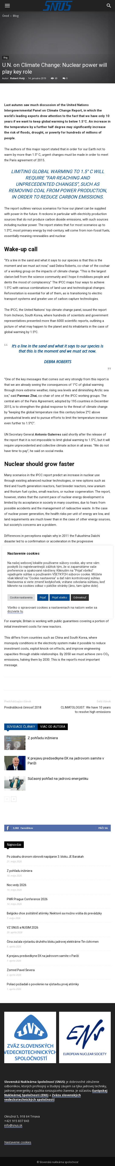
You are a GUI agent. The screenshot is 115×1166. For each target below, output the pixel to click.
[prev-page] (7, 799)
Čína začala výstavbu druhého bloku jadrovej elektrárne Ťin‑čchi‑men (53, 941)
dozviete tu (15, 611)
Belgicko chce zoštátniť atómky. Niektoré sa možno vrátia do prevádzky (54, 913)
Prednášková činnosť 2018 (22, 707)
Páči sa (103, 828)
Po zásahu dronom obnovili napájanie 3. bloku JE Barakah (45, 856)
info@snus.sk (13, 1125)
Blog (15, 16)
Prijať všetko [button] (59, 597)
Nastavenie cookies (17, 1142)
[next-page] (13, 799)
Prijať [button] (43, 597)
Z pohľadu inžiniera (43, 738)
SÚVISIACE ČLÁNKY (21, 727)
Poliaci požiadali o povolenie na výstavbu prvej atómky (43, 984)
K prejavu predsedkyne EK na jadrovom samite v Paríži (43, 956)
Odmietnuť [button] (79, 597)
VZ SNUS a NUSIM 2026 (22, 927)
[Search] (109, 5)
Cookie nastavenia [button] (21, 597)
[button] (7, 5)
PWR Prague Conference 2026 (27, 899)
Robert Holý (17, 78)
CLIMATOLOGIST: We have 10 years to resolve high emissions (86, 710)
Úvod (5, 16)
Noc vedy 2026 (16, 885)
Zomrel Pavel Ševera (21, 970)
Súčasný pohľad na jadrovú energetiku (58, 778)
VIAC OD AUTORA (52, 727)
